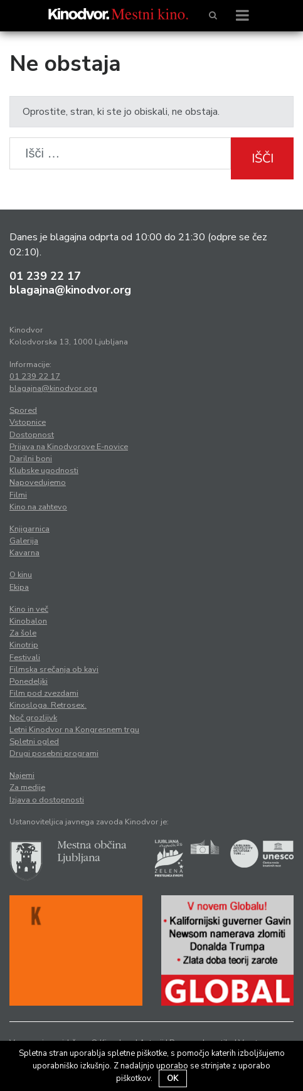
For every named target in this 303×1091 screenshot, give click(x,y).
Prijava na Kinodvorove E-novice (68, 446)
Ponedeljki (28, 681)
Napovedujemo (37, 482)
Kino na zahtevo (38, 507)
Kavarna (24, 552)
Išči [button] (263, 158)
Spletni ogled (34, 741)
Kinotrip (23, 645)
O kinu (20, 574)
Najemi (22, 775)
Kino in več (28, 609)
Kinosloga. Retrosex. (48, 705)
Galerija (23, 540)
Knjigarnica (29, 529)
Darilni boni (30, 458)
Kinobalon (28, 621)
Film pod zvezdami (43, 693)
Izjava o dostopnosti (46, 800)
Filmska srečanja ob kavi (53, 669)
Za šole (22, 633)
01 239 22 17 (45, 276)
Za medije (27, 787)
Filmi (18, 495)
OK (173, 1078)
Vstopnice (27, 422)
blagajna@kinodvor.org (70, 289)
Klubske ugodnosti (43, 470)
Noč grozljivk (33, 717)
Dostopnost (31, 434)
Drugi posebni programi (53, 753)
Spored (23, 410)
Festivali (24, 657)
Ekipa (19, 587)
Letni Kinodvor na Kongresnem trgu (74, 729)
